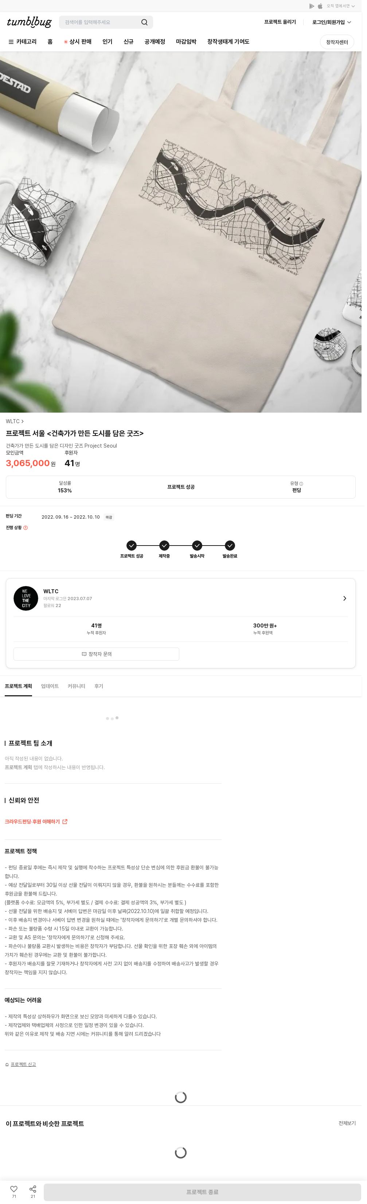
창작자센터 (337, 42)
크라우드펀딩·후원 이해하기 (36, 822)
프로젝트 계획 (18, 686)
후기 (98, 686)
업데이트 (50, 686)
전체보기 (347, 1123)
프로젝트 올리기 (280, 22)
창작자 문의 (96, 654)
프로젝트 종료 (203, 1192)
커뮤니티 (76, 686)
